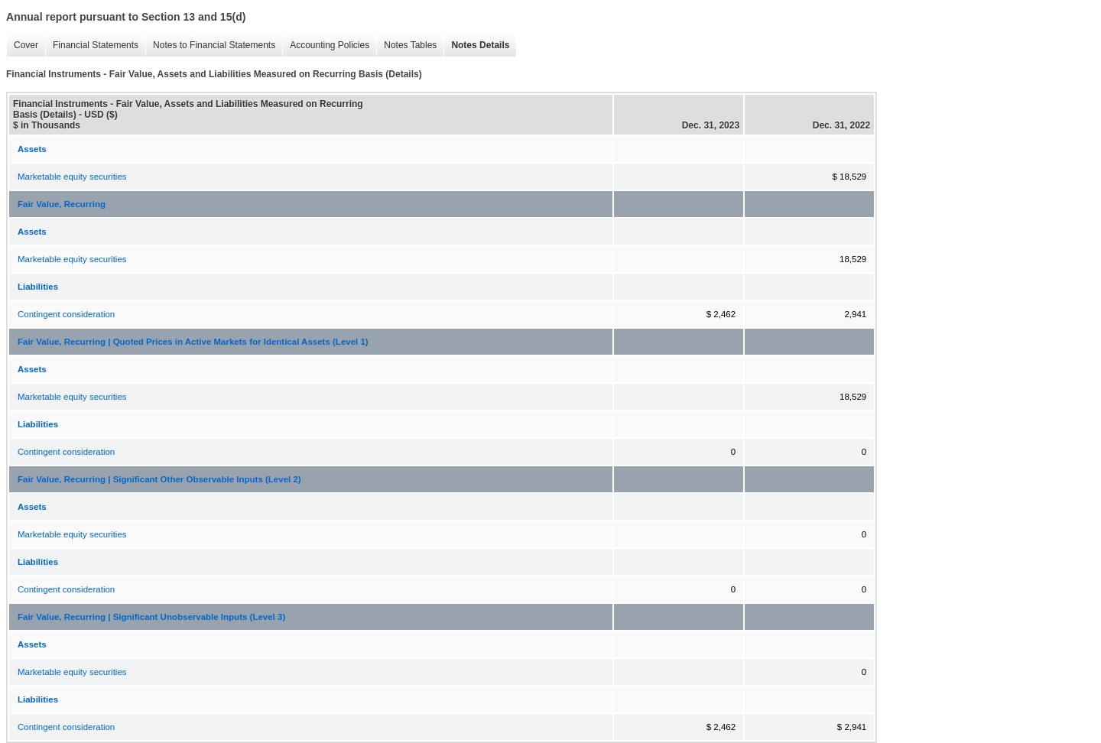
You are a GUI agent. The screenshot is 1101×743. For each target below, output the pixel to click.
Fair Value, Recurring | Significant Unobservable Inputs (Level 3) (151, 616)
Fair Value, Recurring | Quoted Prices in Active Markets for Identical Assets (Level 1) (193, 341)
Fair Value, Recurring (62, 204)
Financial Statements (91, 45)
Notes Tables (406, 45)
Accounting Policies (325, 45)
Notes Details (476, 45)
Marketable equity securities (72, 176)
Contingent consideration (66, 314)
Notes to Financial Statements (210, 45)
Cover (22, 45)
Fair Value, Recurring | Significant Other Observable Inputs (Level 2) (159, 479)
